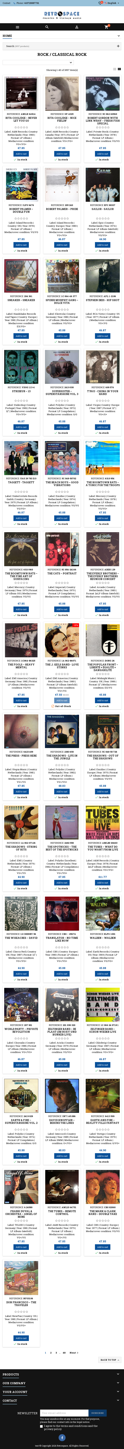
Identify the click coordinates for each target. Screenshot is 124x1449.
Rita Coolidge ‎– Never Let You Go (21, 119)
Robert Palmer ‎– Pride (62, 209)
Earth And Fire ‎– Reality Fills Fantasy (102, 1121)
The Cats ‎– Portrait (62, 573)
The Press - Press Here (21, 755)
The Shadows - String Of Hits (21, 848)
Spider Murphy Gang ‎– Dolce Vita (62, 301)
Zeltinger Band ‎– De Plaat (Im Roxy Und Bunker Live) (61, 1031)
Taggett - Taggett (21, 482)
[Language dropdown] (112, 3)
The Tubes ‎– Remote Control (62, 1213)
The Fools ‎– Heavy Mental (21, 666)
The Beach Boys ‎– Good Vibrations (62, 484)
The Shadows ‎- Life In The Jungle (61, 757)
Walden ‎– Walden (103, 938)
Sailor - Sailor (103, 209)
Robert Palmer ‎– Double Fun (21, 210)
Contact (6, 3)
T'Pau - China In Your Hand (102, 393)
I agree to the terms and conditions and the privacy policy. (71, 1427)
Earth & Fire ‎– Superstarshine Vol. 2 (21, 1121)
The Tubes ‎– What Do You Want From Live (102, 848)
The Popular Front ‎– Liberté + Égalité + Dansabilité (102, 667)
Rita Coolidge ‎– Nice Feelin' (61, 119)
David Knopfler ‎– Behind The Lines (62, 1121)
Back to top (110, 1360)
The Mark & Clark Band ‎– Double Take (102, 1213)
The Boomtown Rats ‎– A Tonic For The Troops (103, 484)
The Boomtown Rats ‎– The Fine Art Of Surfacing (21, 576)
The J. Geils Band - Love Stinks (62, 666)
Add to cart (21, 153)
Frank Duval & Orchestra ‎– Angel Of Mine (21, 1214)
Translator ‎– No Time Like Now (62, 939)
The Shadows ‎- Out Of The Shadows (103, 757)
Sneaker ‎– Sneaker (21, 300)
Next (74, 1353)
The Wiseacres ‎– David (21, 938)
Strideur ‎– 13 (21, 391)
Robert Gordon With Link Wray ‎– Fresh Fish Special (103, 120)
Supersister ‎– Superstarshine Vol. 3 (62, 393)
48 (64, 1352)
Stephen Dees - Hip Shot (102, 300)
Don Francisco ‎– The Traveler (21, 1304)
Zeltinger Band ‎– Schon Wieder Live (102, 1030)
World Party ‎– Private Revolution (21, 1030)
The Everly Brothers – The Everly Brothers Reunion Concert (103, 576)
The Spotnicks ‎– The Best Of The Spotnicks (62, 848)
